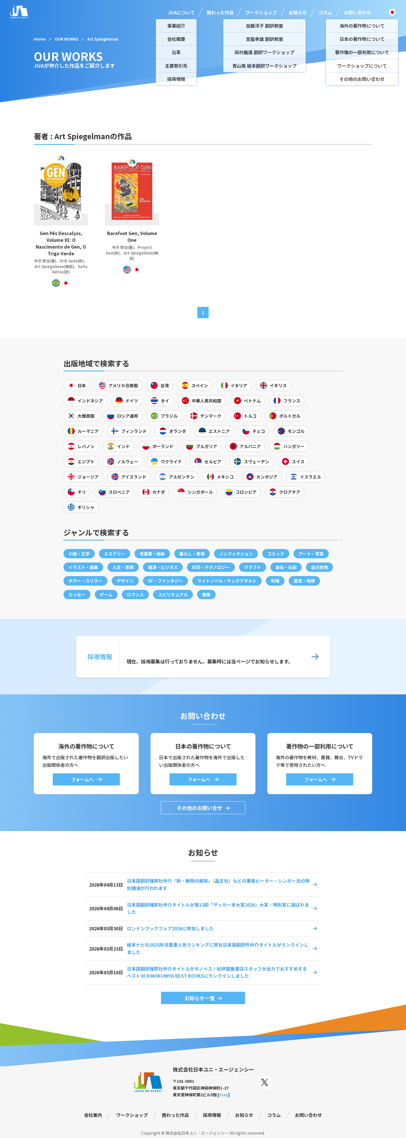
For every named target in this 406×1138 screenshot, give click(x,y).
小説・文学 (79, 554)
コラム (325, 12)
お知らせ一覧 (199, 998)
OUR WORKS (66, 39)
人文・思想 (123, 567)
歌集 (206, 594)
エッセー (77, 594)
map (223, 1094)
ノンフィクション (236, 554)
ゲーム (106, 594)
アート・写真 (311, 554)
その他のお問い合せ (199, 807)
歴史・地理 (304, 581)
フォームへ (83, 779)
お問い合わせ (357, 12)
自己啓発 (319, 567)
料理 (275, 581)
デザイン (125, 581)
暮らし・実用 (192, 554)
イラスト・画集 (83, 567)
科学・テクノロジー (211, 567)
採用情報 (212, 1114)
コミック (275, 554)
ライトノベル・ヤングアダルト (227, 581)
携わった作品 (220, 12)
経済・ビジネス (163, 567)
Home (40, 39)
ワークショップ (261, 12)
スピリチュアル (173, 594)
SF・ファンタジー (165, 581)
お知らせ (298, 12)
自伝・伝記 (286, 567)
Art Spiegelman (102, 39)
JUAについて (181, 12)
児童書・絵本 (152, 554)
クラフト (252, 567)
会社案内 (93, 1114)
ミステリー (114, 554)
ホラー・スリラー (85, 581)
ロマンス (135, 594)
